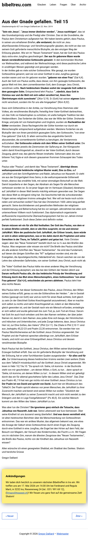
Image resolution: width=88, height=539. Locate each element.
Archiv (83, 4)
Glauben (41, 4)
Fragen (63, 4)
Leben (53, 4)
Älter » (79, 516)
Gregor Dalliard (46, 533)
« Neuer (10, 516)
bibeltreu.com (16, 4)
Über (73, 4)
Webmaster (63, 533)
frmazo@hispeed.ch (16, 492)
